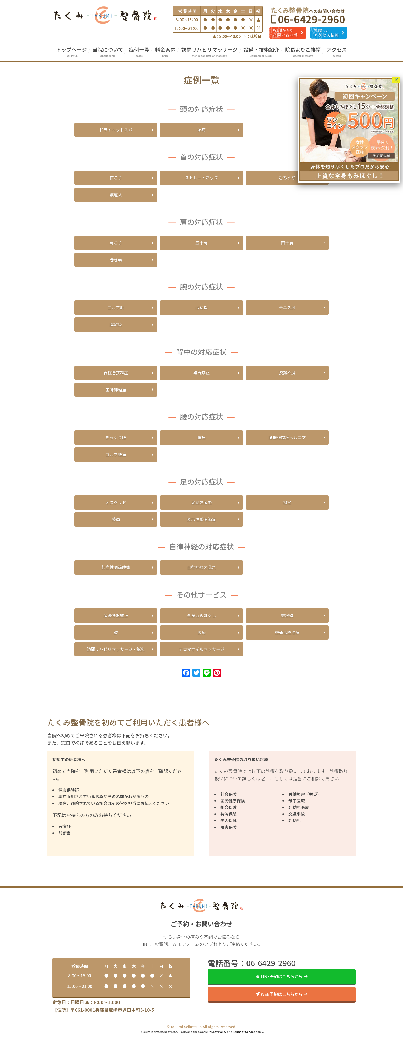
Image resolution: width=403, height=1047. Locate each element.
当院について (108, 52)
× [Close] (396, 80)
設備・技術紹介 (261, 52)
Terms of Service (244, 1045)
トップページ (71, 52)
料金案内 (165, 52)
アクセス (337, 52)
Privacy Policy (217, 1045)
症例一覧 (139, 52)
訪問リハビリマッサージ (209, 52)
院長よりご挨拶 (303, 52)
